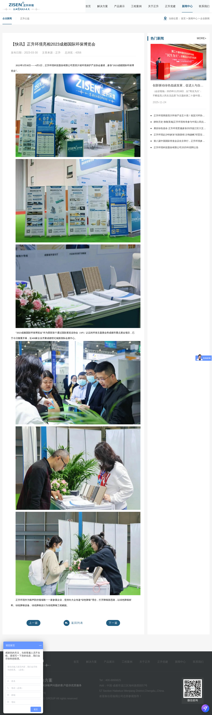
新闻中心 (187, 6)
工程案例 (136, 6)
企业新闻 (7, 18)
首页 (88, 6)
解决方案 (102, 6)
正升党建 (170, 6)
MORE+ (201, 38)
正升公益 (24, 18)
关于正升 (153, 6)
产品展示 (119, 6)
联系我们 (204, 6)
